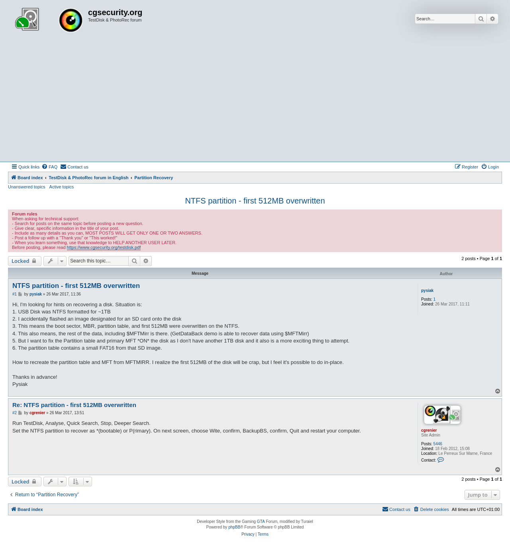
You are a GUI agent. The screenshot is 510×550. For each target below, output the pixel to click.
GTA (261, 521)
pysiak (427, 290)
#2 (14, 413)
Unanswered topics (26, 186)
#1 (14, 294)
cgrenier (429, 430)
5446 (438, 444)
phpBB (234, 527)
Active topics (61, 186)
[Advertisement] (255, 102)
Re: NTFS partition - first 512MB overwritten (74, 404)
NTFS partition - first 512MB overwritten (255, 200)
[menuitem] (49, 167)
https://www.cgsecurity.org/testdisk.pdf (104, 247)
